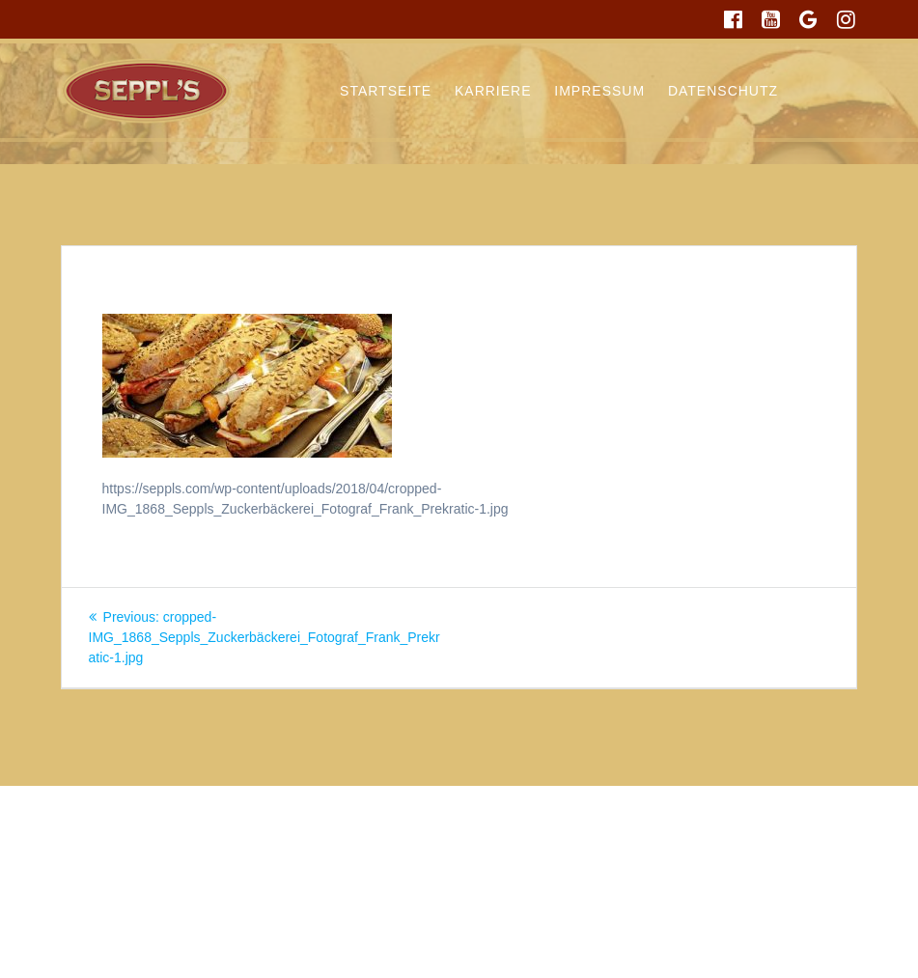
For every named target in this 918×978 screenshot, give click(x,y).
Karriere (493, 90)
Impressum (599, 90)
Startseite (385, 90)
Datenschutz (723, 90)
